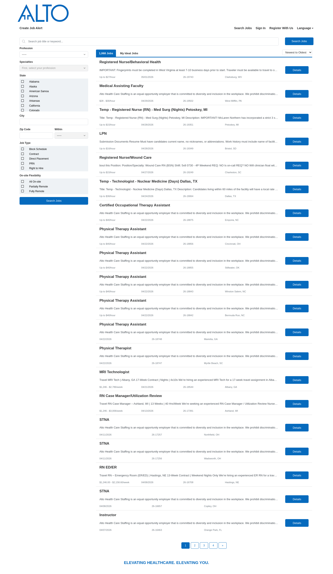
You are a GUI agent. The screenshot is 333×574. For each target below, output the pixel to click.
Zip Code (25, 129)
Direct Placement (38, 158)
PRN (31, 163)
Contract (34, 154)
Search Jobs (243, 28)
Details (297, 70)
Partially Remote (38, 186)
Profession (26, 48)
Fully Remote (36, 191)
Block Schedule (38, 149)
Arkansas (34, 100)
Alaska (33, 86)
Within (58, 129)
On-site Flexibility (30, 175)
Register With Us (281, 28)
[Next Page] (223, 545)
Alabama (34, 81)
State (23, 75)
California (34, 105)
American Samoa (39, 91)
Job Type (25, 142)
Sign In (261, 28)
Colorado (34, 110)
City (22, 115)
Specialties (26, 61)
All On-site (35, 181)
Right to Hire (36, 168)
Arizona (33, 96)
